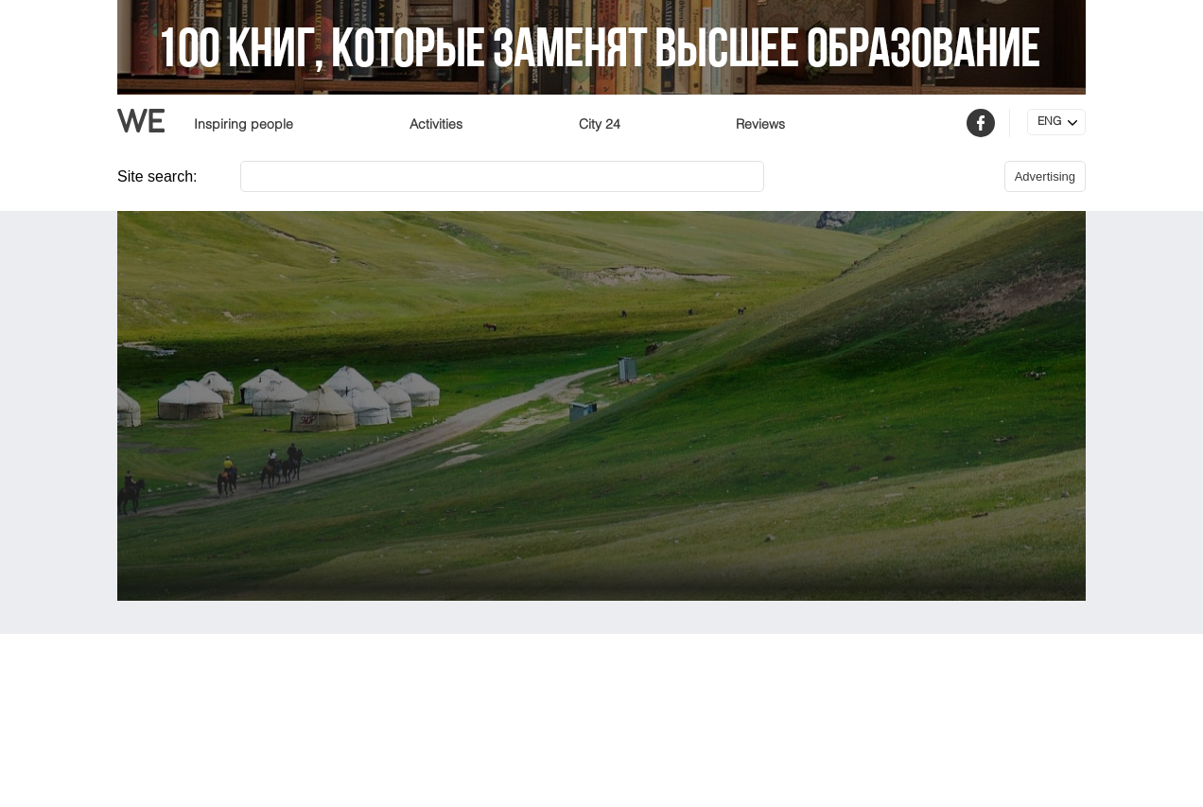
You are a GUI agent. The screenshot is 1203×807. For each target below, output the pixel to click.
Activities (436, 125)
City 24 (599, 125)
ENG (1049, 122)
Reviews (760, 125)
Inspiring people (243, 125)
